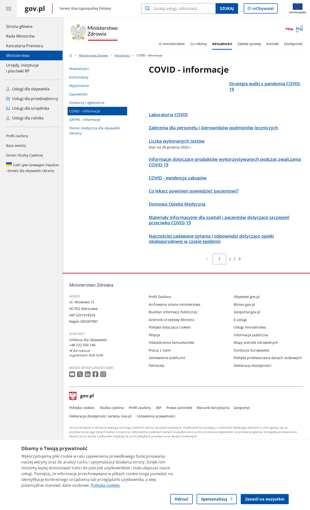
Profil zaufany (17, 135)
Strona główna (24, 26)
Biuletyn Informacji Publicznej (174, 319)
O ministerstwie (173, 43)
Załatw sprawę (250, 43)
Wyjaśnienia (80, 85)
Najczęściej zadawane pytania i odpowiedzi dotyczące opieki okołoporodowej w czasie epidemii (212, 245)
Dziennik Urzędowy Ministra (173, 326)
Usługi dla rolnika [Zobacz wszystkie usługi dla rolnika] (25, 118)
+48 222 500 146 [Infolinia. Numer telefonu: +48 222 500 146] (84, 351)
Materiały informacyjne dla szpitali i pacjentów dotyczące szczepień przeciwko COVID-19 (220, 227)
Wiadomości (80, 68)
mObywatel (262, 9)
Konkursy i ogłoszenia (88, 102)
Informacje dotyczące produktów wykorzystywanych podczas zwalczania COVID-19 (226, 168)
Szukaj (227, 8)
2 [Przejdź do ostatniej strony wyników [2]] (236, 266)
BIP (160, 414)
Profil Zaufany (161, 303)
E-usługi (241, 326)
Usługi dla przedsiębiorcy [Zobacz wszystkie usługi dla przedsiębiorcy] (32, 98)
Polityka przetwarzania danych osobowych (269, 364)
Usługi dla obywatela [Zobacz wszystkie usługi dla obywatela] (28, 89)
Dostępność (295, 43)
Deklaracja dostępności (253, 372)
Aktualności (223, 43)
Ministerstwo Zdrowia (94, 55)
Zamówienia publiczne (168, 364)
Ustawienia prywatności (157, 423)
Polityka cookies (83, 414)
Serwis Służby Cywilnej (24, 155)
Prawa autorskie (181, 414)
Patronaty (158, 372)
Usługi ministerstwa (251, 334)
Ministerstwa (18, 55)
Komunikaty (80, 77)
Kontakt (274, 43)
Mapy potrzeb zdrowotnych (257, 349)
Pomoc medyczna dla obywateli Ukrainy (96, 130)
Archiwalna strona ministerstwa (176, 311)
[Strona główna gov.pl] (35, 8)
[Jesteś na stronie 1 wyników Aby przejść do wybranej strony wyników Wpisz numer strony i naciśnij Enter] (220, 265)
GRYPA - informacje (86, 119)
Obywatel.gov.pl (248, 303)
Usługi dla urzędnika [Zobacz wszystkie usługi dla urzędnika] (27, 108)
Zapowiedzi (80, 94)
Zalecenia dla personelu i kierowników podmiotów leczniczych (214, 135)
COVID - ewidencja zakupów (179, 185)
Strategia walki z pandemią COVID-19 (266, 86)
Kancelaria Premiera (24, 45)
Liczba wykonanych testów (178, 148)
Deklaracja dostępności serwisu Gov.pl (102, 423)
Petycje (156, 341)
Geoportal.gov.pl (248, 319)
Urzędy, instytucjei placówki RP (22, 68)
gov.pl (83, 403)
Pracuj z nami (161, 357)
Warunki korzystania (214, 414)
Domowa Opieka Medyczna (178, 211)
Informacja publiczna (252, 341)
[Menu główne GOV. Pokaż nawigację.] (8, 8)
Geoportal (243, 414)
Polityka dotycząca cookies (171, 334)
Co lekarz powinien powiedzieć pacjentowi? (195, 198)
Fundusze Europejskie (253, 357)
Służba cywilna (113, 414)
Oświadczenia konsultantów (172, 349)
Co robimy (200, 43)
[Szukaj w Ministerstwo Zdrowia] (178, 8)
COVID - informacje (86, 111)
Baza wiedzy (16, 145)
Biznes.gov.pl (245, 311)
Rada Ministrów (20, 36)
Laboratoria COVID (169, 122)
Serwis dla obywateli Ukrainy (32, 167)
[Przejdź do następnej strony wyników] (241, 265)
